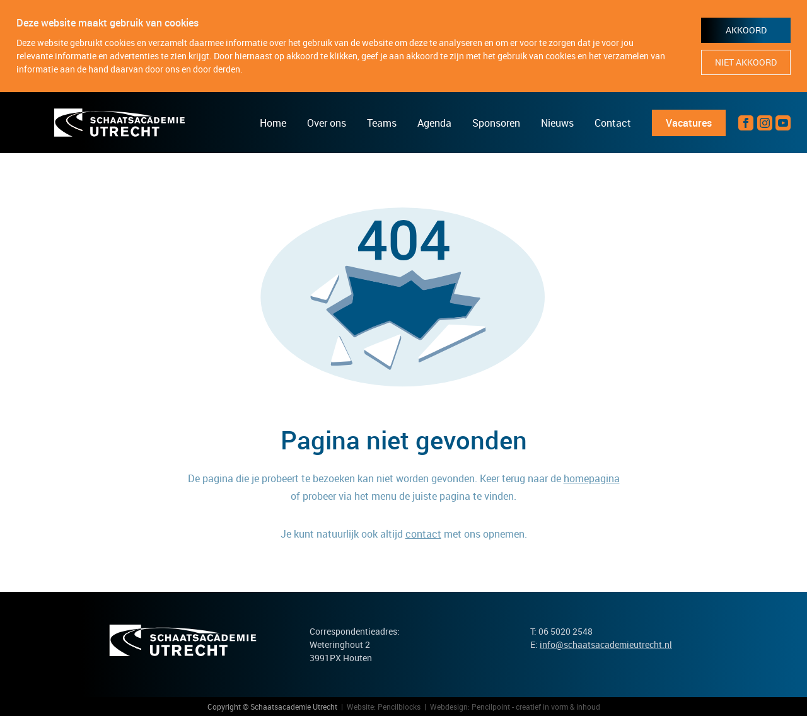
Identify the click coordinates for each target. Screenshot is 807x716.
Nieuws (557, 123)
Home (273, 123)
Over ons (326, 123)
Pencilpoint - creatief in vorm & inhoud (536, 707)
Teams (382, 123)
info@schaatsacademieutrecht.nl (606, 644)
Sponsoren (496, 123)
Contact (613, 123)
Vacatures (689, 123)
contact (423, 534)
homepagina (592, 478)
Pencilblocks (399, 707)
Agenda (434, 123)
